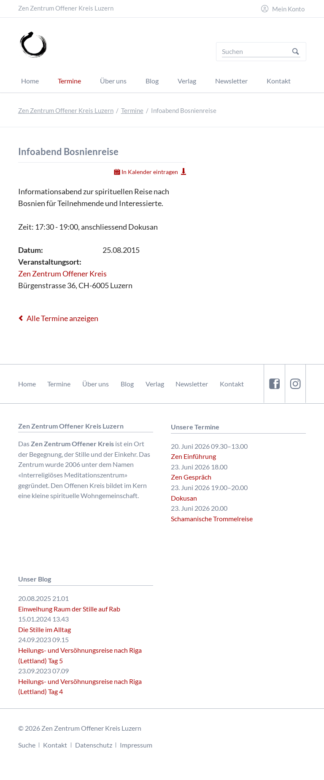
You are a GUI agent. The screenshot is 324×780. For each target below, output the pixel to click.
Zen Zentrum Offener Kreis (62, 273)
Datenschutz (93, 745)
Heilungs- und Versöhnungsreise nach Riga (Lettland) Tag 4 (80, 686)
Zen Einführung (193, 456)
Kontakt (232, 384)
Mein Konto (288, 9)
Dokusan (184, 498)
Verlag (155, 384)
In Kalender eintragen (150, 171)
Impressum (136, 745)
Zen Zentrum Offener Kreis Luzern (65, 110)
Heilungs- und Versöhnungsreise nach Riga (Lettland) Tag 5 (80, 655)
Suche (26, 745)
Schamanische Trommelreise (212, 519)
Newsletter (192, 384)
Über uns (95, 384)
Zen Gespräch (191, 477)
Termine (132, 110)
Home (27, 384)
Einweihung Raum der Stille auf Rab (69, 609)
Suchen (295, 52)
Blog (127, 384)
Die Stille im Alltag (44, 629)
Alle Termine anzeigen (62, 318)
